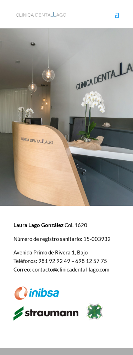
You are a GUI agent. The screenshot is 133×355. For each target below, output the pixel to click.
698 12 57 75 (91, 261)
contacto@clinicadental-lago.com (70, 269)
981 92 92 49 (54, 261)
